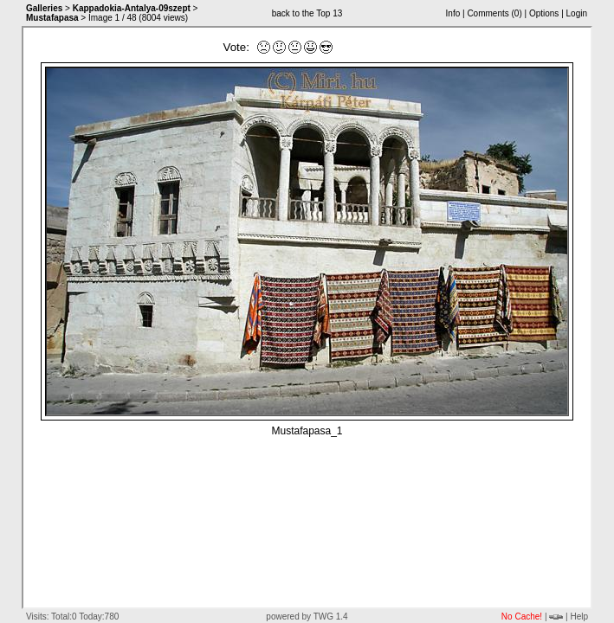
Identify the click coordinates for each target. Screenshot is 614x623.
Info (453, 13)
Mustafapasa (52, 17)
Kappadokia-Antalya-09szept (132, 8)
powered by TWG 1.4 (306, 616)
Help (579, 616)
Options (544, 13)
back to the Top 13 (307, 13)
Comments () (494, 13)
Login (576, 13)
